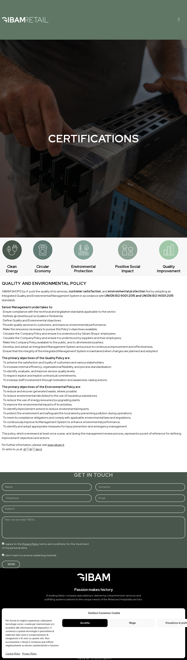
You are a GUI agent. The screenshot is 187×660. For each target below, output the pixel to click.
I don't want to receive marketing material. (31, 555)
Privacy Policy (29, 653)
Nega (132, 623)
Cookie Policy (12, 653)
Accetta (85, 623)
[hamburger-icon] (179, 20)
